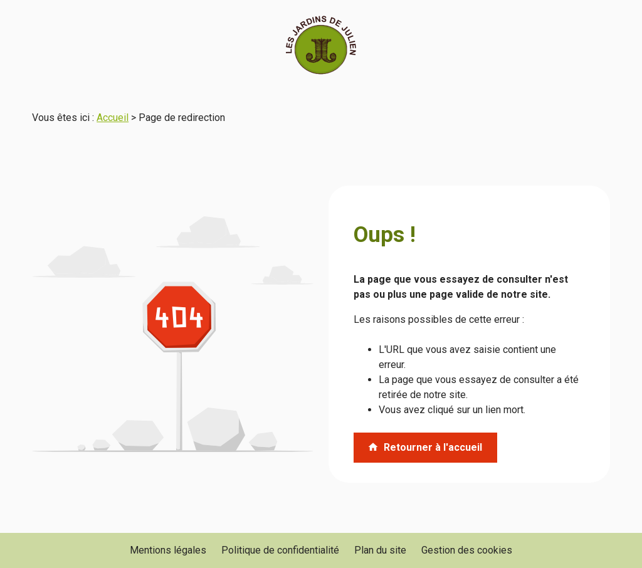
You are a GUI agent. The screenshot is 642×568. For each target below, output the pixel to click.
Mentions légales (168, 550)
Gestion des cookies (466, 550)
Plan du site (380, 550)
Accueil (113, 118)
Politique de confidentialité (280, 550)
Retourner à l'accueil (424, 447)
